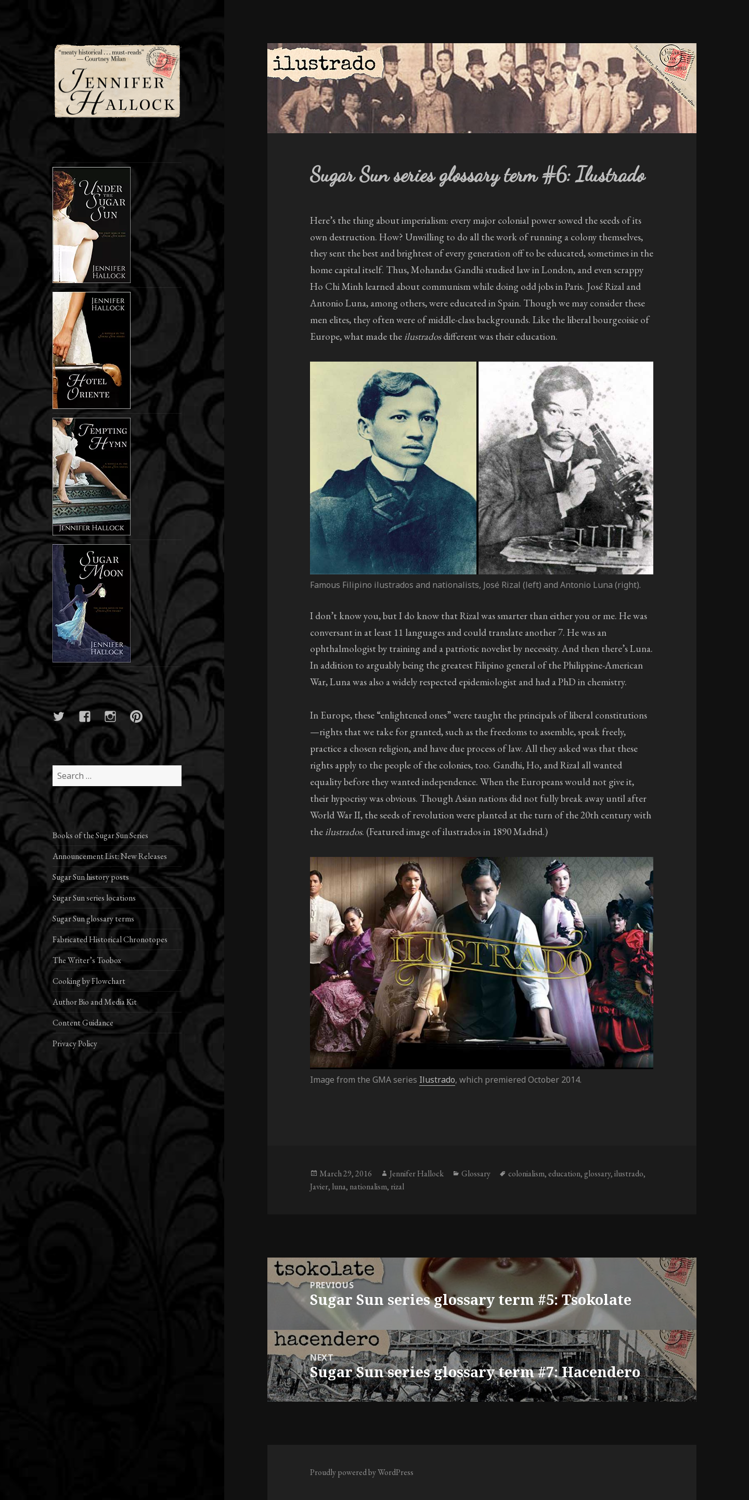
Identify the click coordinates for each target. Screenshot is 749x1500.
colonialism (526, 1173)
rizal (397, 1186)
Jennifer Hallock (417, 1173)
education (564, 1173)
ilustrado (628, 1173)
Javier (319, 1186)
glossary (597, 1173)
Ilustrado (437, 1079)
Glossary (475, 1173)
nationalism (368, 1186)
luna (339, 1186)
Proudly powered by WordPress (362, 1472)
